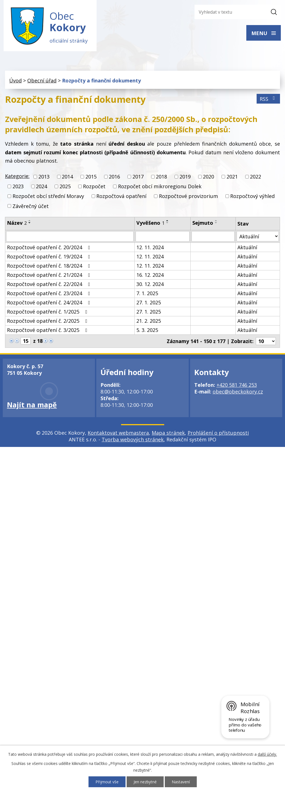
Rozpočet (94, 187)
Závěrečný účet (31, 206)
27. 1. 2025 (148, 303)
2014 (67, 177)
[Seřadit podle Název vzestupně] (30, 221)
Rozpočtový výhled (252, 197)
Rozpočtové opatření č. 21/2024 (49, 275)
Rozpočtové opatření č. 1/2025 (48, 312)
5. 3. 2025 (147, 330)
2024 (41, 187)
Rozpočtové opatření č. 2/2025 (48, 321)
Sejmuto (202, 223)
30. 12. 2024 (150, 285)
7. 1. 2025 (147, 294)
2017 (138, 177)
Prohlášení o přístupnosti (218, 433)
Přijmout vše (107, 781)
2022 (255, 177)
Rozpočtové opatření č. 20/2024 (49, 248)
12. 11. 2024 (150, 248)
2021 (232, 177)
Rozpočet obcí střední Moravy (48, 197)
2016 (114, 177)
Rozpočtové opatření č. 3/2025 (48, 330)
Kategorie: (17, 176)
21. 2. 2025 (148, 321)
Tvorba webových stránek (133, 440)
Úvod (15, 81)
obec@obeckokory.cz (238, 392)
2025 (65, 187)
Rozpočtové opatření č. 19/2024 (49, 257)
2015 (91, 177)
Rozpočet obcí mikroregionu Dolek (160, 187)
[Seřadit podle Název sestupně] (30, 223)
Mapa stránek (168, 433)
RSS (268, 99)
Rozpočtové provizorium (188, 197)
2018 (161, 177)
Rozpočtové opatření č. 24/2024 (49, 303)
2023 (18, 187)
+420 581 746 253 (237, 385)
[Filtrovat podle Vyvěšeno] (163, 237)
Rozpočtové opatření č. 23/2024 (49, 294)
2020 (208, 177)
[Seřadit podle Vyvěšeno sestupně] (167, 223)
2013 (44, 177)
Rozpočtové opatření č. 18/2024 (49, 266)
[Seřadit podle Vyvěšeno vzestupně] (167, 221)
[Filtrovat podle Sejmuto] (213, 237)
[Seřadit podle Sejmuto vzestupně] (216, 221)
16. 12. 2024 (150, 275)
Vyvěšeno (150, 223)
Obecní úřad (41, 81)
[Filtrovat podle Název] (70, 237)
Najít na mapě (32, 405)
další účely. (267, 754)
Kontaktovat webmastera (118, 433)
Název (17, 223)
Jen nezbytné (145, 781)
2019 (185, 177)
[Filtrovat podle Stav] (258, 237)
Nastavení (181, 781)
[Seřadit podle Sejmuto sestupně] (216, 223)
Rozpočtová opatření (121, 197)
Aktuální (247, 248)
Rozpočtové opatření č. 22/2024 (49, 285)
